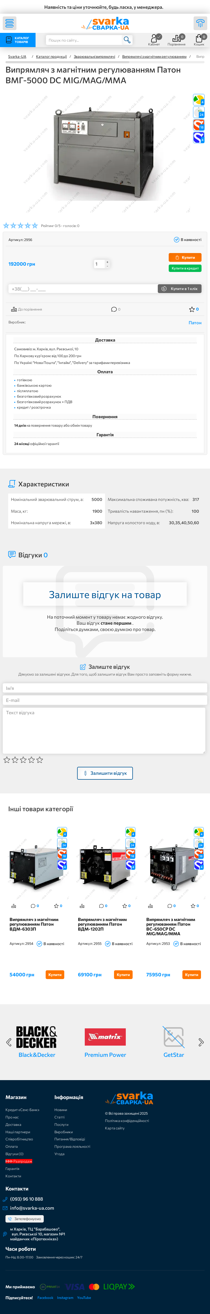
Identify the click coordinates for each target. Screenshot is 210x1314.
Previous (9, 1042)
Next (201, 1042)
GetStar (174, 1054)
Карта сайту (115, 1128)
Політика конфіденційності (127, 1120)
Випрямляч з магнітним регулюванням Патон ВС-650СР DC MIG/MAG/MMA (170, 926)
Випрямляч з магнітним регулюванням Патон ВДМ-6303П (34, 924)
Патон (195, 322)
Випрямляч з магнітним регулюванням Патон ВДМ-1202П (102, 924)
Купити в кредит (185, 268)
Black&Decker (37, 1054)
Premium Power (105, 1054)
